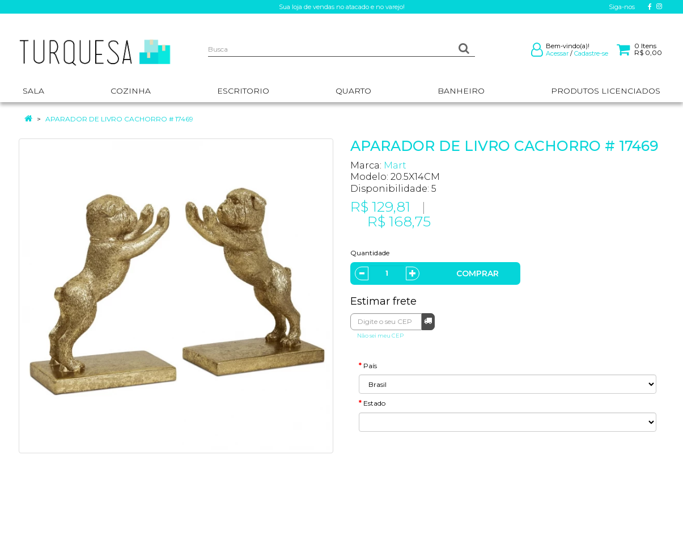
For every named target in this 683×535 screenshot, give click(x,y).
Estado (374, 403)
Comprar (477, 273)
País (370, 365)
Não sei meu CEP (380, 335)
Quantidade (369, 252)
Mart (395, 165)
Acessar (557, 53)
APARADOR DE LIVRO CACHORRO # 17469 (119, 119)
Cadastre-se (591, 53)
